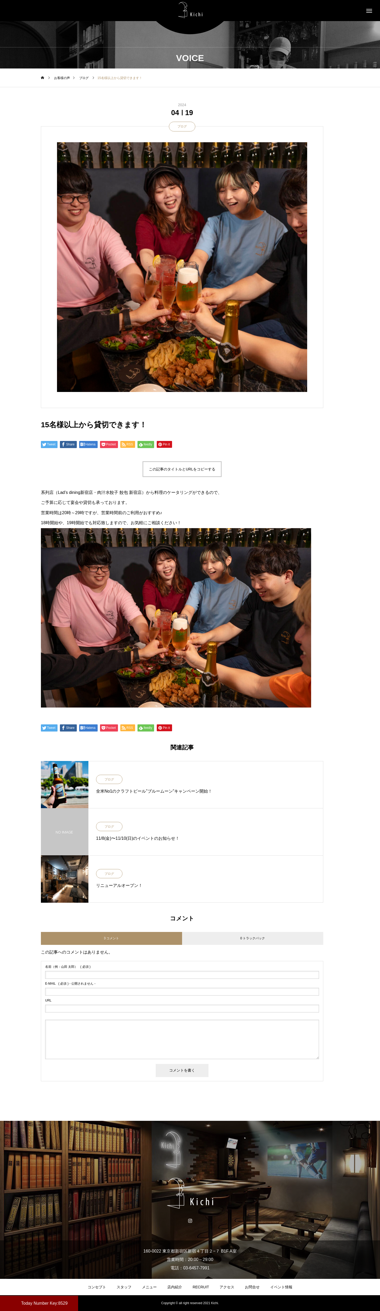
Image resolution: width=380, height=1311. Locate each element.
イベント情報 (281, 1287)
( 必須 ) (68, 966)
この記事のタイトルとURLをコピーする (182, 469)
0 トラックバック (252, 938)
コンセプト (97, 1287)
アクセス (227, 1287)
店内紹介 (174, 1287)
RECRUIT (201, 1287)
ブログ (182, 126)
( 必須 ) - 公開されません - (70, 983)
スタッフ (124, 1287)
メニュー (149, 1287)
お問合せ (252, 1287)
